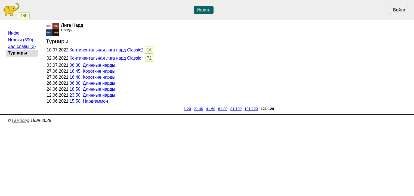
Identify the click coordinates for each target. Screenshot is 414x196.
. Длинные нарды (92, 65)
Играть (203, 10)
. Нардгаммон (89, 101)
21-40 (198, 109)
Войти (399, 10)
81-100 (236, 109)
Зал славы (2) (22, 46)
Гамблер (20, 120)
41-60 (210, 109)
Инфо (13, 33)
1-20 (187, 109)
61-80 (222, 109)
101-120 (251, 109)
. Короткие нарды (92, 71)
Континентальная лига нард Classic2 (107, 50)
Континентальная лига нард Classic (105, 58)
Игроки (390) (20, 40)
